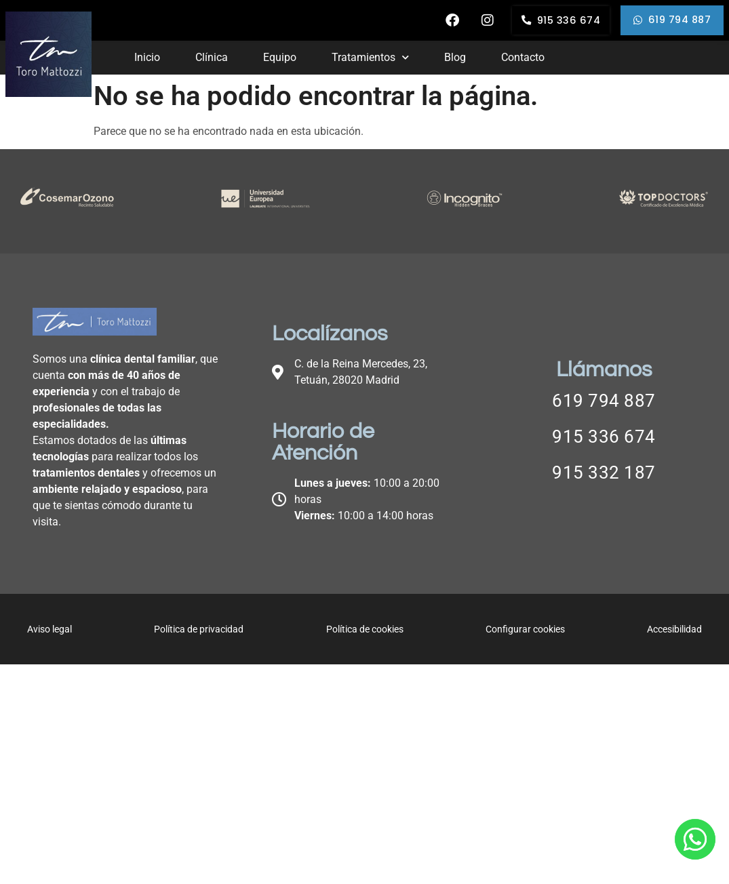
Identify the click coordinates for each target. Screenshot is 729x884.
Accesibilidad (674, 629)
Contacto (521, 57)
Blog (453, 57)
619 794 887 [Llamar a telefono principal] (604, 400)
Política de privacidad (198, 629)
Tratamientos (369, 57)
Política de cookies (364, 629)
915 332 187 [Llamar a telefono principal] (604, 472)
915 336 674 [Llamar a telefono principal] (604, 436)
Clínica (211, 57)
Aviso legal (49, 629)
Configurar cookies (525, 629)
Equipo (279, 57)
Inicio (147, 57)
